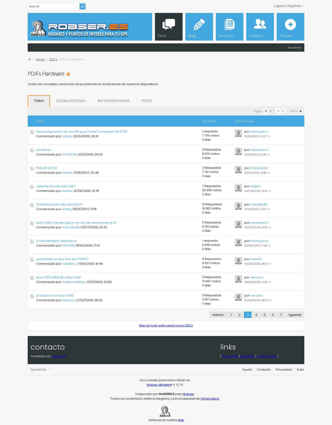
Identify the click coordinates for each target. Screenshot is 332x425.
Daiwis (67, 172)
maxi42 (255, 259)
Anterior (218, 315)
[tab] (39, 101)
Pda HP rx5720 (46, 168)
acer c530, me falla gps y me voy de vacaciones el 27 (76, 222)
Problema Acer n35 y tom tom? (59, 204)
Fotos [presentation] (147, 101)
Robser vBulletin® (159, 385)
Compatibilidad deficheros (56, 241)
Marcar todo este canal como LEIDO (166, 325)
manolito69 (258, 204)
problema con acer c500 (55, 295)
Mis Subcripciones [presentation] (113, 101)
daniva (67, 191)
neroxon (68, 300)
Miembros (295, 47)
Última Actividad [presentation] (70, 101)
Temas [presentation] (39, 101)
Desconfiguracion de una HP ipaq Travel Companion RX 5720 (81, 131)
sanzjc (67, 136)
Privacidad (284, 369)
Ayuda (247, 369)
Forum (40, 59)
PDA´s (53, 59)
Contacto (264, 369)
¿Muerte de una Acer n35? (56, 186)
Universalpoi (210, 398)
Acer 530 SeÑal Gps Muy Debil (58, 277)
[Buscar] (57, 6)
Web (181, 420)
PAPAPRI (68, 245)
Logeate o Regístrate (288, 6)
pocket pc (43, 150)
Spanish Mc (40, 369)
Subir (300, 369)
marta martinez (73, 282)
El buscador (259, 168)
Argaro (255, 186)
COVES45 (69, 154)
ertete (66, 209)
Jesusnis (256, 277)
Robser (188, 394)
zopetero (69, 264)
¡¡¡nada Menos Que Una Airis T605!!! (62, 259)
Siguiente (294, 315)
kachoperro (259, 131)
